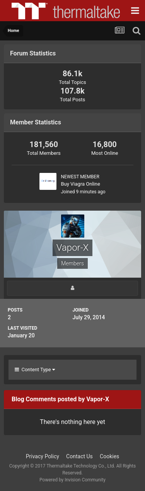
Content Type (35, 369)
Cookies (109, 456)
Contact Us (79, 456)
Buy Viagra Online (80, 184)
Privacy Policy (42, 456)
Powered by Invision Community (72, 480)
